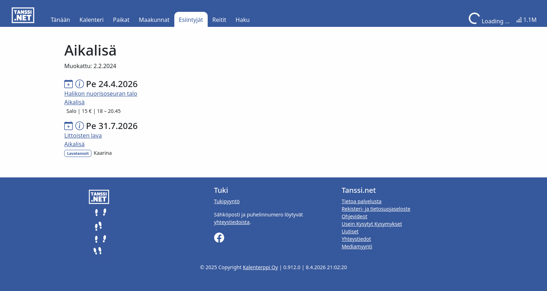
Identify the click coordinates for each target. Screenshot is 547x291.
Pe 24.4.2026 (112, 84)
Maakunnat (154, 20)
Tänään (60, 20)
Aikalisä (74, 102)
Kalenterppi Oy (260, 267)
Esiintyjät (191, 20)
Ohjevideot (354, 216)
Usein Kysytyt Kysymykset (371, 223)
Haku (243, 20)
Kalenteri (92, 20)
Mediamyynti (356, 246)
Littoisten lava (83, 135)
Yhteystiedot (356, 238)
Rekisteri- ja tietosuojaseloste (375, 208)
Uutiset (349, 231)
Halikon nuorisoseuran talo (100, 93)
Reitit (219, 20)
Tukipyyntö (227, 201)
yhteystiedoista (232, 222)
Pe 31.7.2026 (112, 126)
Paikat (121, 20)
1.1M (526, 20)
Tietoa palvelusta (361, 201)
